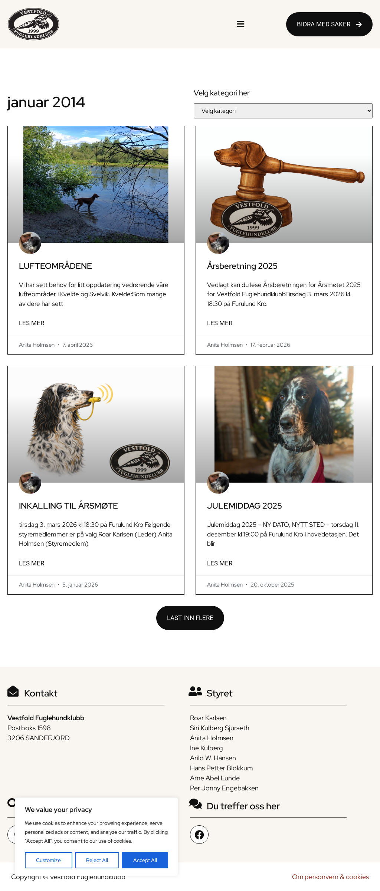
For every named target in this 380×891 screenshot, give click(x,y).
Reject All (97, 860)
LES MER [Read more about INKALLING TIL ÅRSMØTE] (31, 563)
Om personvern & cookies (330, 876)
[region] (96, 837)
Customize (48, 860)
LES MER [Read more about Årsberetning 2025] (219, 323)
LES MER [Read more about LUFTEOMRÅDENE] (31, 323)
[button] (240, 24)
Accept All (145, 860)
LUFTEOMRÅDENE (55, 266)
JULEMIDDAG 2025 (244, 505)
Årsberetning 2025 (242, 266)
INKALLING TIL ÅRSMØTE (68, 505)
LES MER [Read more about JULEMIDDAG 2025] (219, 563)
